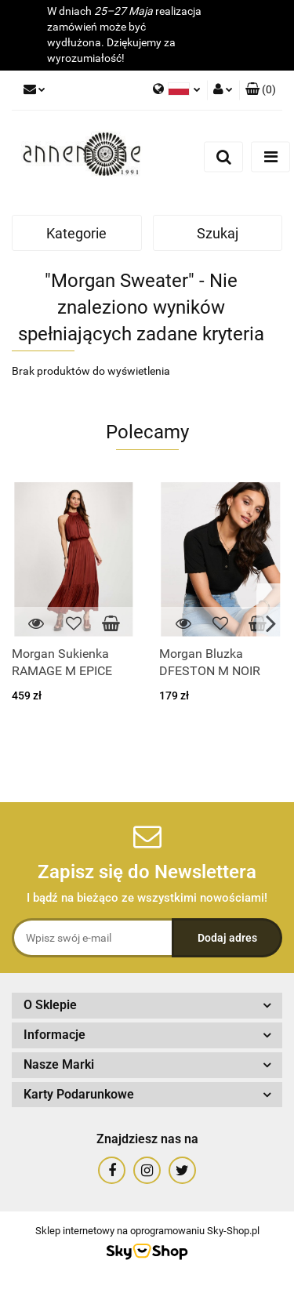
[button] (260, 90)
